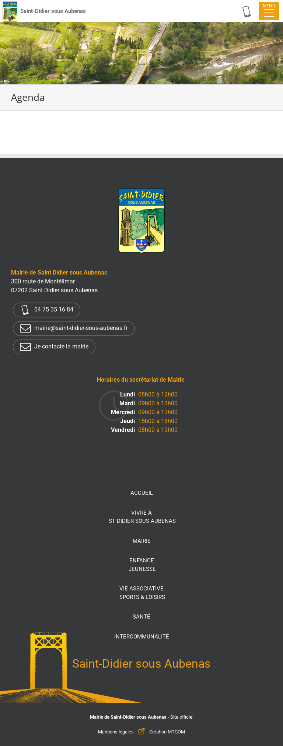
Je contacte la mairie (54, 346)
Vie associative (142, 593)
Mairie (142, 541)
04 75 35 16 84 (46, 310)
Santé (141, 616)
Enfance (142, 565)
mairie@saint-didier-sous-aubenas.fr (74, 328)
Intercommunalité (141, 636)
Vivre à (142, 517)
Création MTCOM (167, 732)
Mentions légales (116, 732)
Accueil (141, 493)
